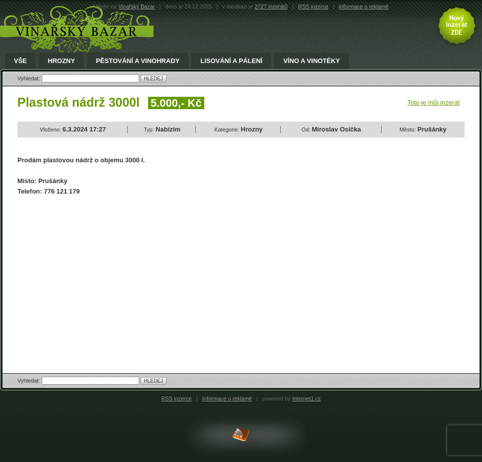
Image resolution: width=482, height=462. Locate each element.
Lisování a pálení (231, 61)
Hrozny (61, 61)
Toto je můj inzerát (433, 102)
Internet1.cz (306, 398)
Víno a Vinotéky (311, 61)
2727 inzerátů (271, 6)
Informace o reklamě (227, 398)
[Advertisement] (100, 275)
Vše (20, 61)
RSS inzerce (313, 6)
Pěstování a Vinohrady (138, 61)
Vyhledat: (29, 78)
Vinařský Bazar (136, 6)
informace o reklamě (364, 6)
